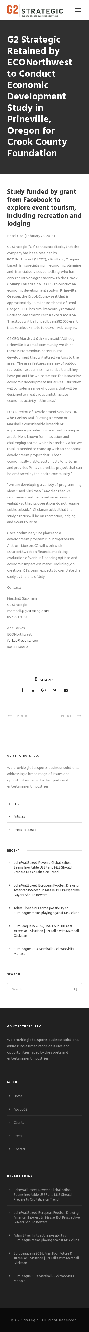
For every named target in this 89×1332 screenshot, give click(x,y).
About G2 (21, 1109)
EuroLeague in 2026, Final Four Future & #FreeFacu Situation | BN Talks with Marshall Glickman (46, 930)
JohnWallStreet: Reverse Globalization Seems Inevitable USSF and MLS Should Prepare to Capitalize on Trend (43, 867)
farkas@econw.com (23, 640)
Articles (19, 816)
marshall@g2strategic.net (28, 611)
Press (18, 1136)
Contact (19, 1149)
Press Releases (25, 830)
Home (18, 1096)
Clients (19, 1123)
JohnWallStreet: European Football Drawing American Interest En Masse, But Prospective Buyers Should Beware (47, 890)
